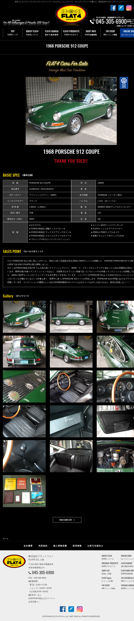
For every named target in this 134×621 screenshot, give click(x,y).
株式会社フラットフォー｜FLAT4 (71, 16)
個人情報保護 (60, 546)
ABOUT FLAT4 (32, 33)
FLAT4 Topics (107, 579)
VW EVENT (110, 33)
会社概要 (28, 546)
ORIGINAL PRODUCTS (110, 564)
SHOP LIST (106, 572)
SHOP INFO (91, 33)
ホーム (5, 539)
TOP (12, 33)
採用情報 (77, 546)
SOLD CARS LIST (65, 519)
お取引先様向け (95, 546)
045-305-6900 (43, 572)
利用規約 (43, 546)
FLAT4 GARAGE (51, 33)
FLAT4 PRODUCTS (71, 33)
